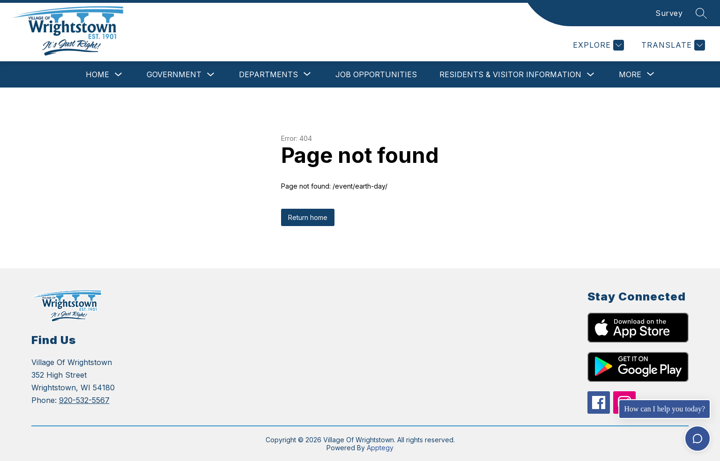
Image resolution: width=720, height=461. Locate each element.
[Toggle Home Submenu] (118, 74)
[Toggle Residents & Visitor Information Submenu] (590, 74)
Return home (307, 217)
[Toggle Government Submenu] (210, 74)
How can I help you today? (664, 409)
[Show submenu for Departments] (268, 74)
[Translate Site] (672, 45)
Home (97, 74)
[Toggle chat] (697, 438)
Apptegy (380, 448)
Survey (669, 13)
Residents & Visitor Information (510, 74)
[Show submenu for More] (630, 74)
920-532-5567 (84, 400)
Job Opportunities (376, 74)
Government (174, 74)
